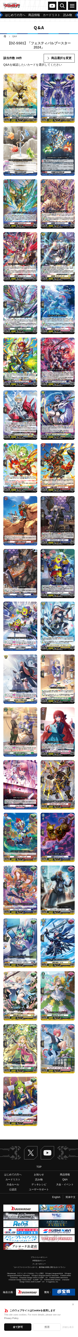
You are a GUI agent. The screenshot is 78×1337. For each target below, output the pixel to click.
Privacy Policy (11, 1318)
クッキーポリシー (39, 1264)
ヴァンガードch (52, 6)
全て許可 (18, 1327)
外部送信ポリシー (39, 1261)
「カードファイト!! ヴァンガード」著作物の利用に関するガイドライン (39, 1267)
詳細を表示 (68, 1327)
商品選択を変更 (61, 58)
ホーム (4, 36)
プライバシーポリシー (39, 1257)
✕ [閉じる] (73, 1304)
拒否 (47, 1327)
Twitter (30, 1152)
